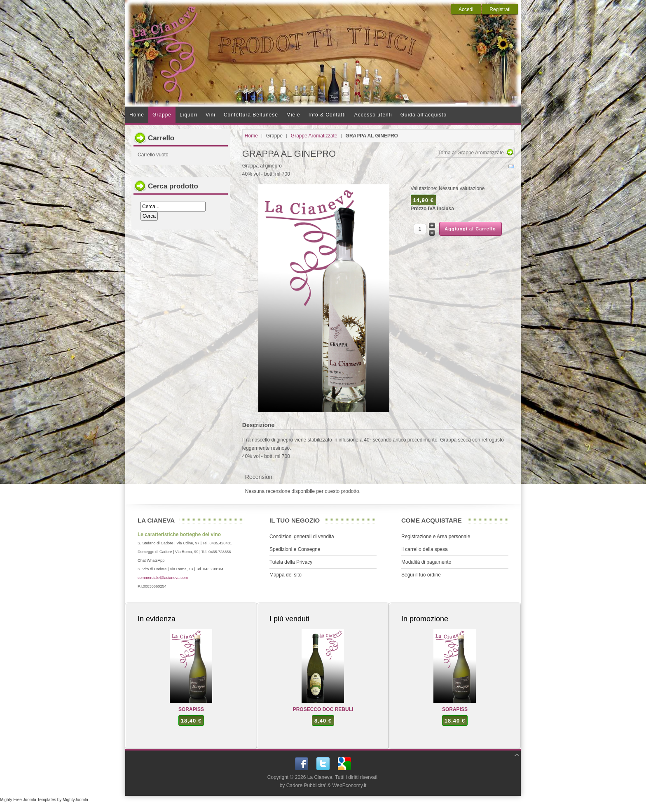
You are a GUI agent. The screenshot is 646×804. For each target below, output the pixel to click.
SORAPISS (191, 709)
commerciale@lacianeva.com (163, 578)
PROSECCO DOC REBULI (323, 709)
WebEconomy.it (349, 785)
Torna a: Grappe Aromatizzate (471, 153)
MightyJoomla (75, 799)
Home (251, 136)
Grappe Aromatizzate (314, 136)
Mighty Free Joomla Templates (28, 799)
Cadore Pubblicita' (306, 785)
